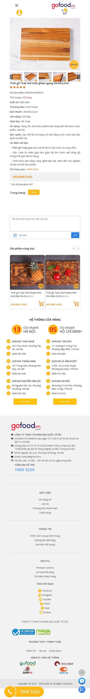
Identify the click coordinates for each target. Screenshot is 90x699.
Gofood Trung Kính (24, 361)
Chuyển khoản (55, 648)
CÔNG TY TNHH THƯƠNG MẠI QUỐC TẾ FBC (45, 621)
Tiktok (45, 603)
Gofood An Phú (61, 381)
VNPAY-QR (31, 648)
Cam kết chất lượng (45, 544)
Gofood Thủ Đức (62, 341)
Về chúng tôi (45, 499)
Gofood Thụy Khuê (23, 341)
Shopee (45, 612)
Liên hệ (45, 503)
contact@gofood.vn (31, 456)
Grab (45, 608)
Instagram (45, 594)
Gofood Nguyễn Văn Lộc (26, 381)
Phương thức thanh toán (45, 508)
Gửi (75, 235)
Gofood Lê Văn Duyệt (64, 361)
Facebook (45, 590)
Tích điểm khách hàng (45, 576)
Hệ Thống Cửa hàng (45, 319)
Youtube (45, 599)
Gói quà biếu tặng (45, 572)
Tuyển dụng (45, 512)
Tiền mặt (42, 648)
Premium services (45, 567)
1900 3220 (24, 469)
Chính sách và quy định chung (45, 535)
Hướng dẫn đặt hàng (45, 540)
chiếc (33, 192)
